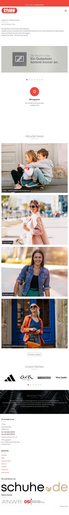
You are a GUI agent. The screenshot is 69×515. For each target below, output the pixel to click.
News (3, 458)
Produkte (4, 455)
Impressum (4, 469)
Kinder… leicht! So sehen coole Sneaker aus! (16, 191)
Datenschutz (5, 472)
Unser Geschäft (6, 461)
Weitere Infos (64, 506)
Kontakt (3, 467)
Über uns (4, 464)
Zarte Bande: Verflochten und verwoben (15, 346)
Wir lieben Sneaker (8, 294)
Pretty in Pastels (8, 242)
